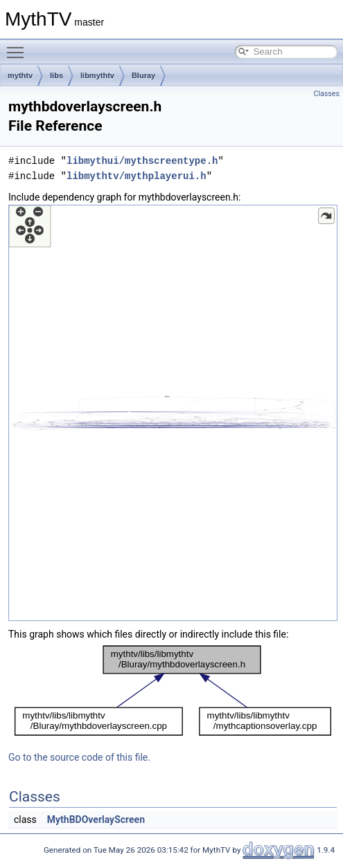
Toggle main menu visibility (18, 46)
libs (56, 75)
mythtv (20, 75)
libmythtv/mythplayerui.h (136, 176)
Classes (327, 93)
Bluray (143, 75)
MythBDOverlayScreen (96, 819)
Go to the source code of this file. (79, 757)
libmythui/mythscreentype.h (142, 160)
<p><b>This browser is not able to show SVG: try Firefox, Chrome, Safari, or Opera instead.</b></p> (173, 412)
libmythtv (97, 75)
